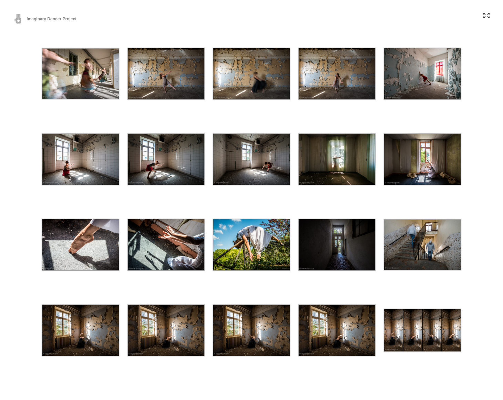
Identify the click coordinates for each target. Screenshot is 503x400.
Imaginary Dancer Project (45, 19)
